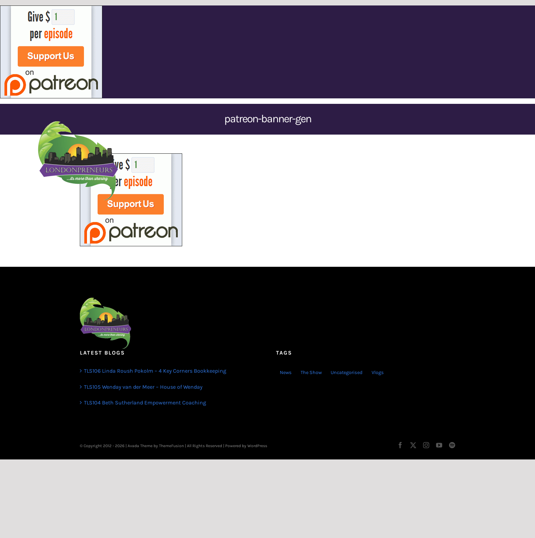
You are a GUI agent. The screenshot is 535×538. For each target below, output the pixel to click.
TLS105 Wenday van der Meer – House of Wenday (143, 387)
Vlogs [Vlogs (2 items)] (378, 372)
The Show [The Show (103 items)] (311, 372)
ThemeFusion (171, 445)
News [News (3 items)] (286, 372)
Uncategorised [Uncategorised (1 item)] (347, 372)
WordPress (257, 445)
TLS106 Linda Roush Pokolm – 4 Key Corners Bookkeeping (155, 371)
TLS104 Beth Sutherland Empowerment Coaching (145, 402)
